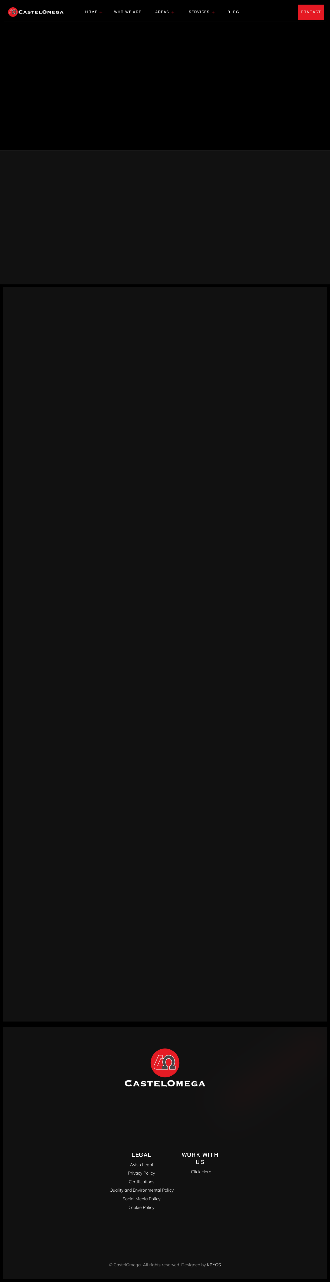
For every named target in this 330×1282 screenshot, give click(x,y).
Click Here (201, 1171)
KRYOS (214, 1264)
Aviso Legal (141, 1164)
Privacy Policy (141, 1173)
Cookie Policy (141, 1207)
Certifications (141, 1181)
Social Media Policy (141, 1198)
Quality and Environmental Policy (142, 1190)
